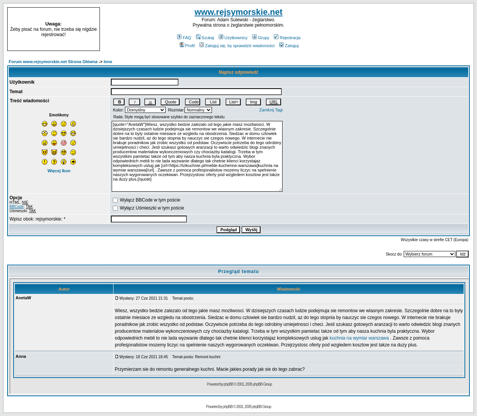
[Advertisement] (421, 29)
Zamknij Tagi (271, 110)
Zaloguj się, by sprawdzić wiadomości (237, 45)
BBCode (16, 207)
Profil (187, 45)
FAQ (184, 37)
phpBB (227, 407)
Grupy (260, 37)
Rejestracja (287, 37)
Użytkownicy (233, 37)
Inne (108, 61)
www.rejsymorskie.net (238, 12)
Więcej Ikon (58, 170)
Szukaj (205, 37)
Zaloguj (289, 45)
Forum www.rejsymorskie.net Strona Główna (53, 61)
